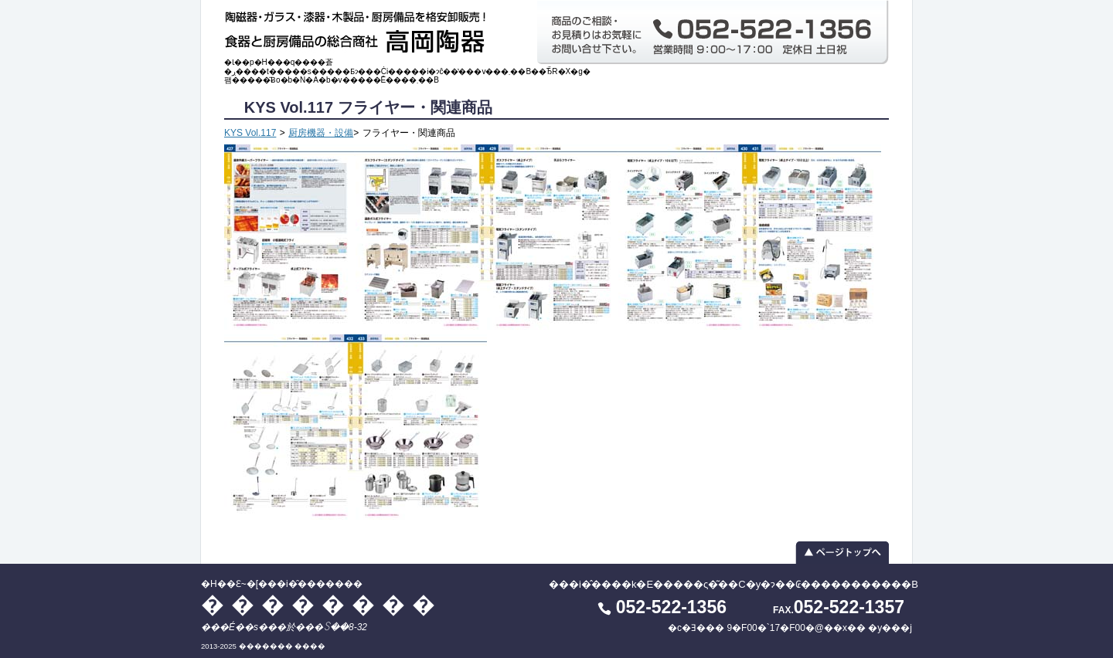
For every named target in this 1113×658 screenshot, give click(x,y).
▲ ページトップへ (556, 552)
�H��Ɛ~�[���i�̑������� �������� (359, 29)
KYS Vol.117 (250, 132)
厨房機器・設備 (320, 132)
